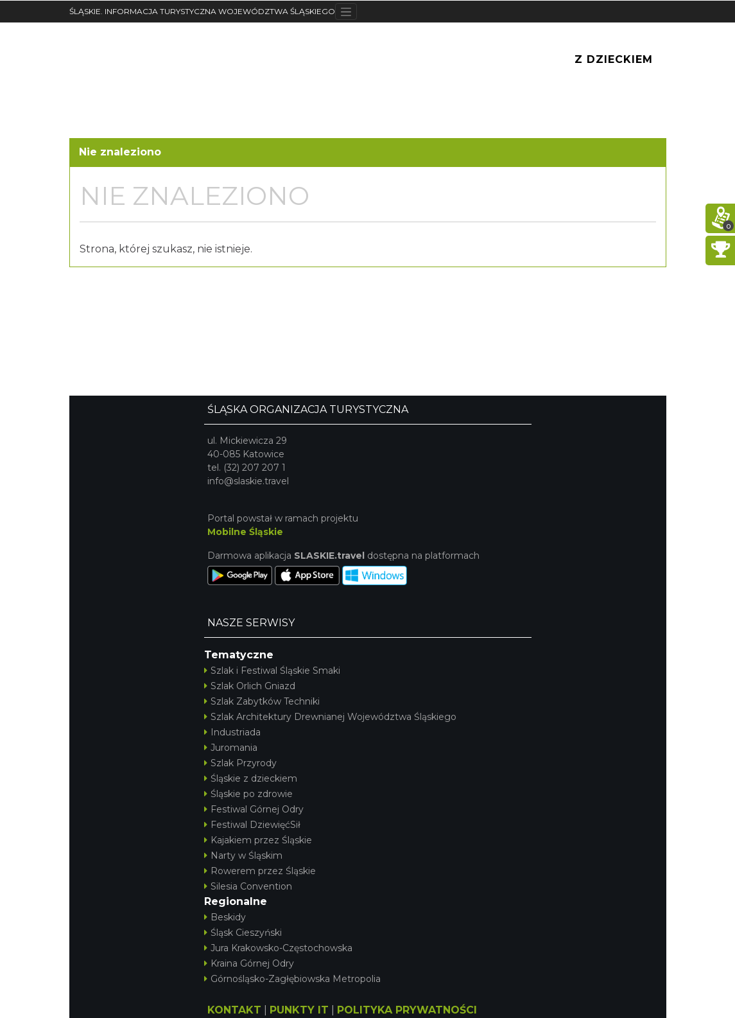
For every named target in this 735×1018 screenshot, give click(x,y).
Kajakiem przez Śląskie (258, 840)
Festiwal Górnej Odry (254, 809)
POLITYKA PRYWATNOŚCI (407, 1010)
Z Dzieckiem (614, 59)
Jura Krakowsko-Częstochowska (278, 948)
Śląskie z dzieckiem (250, 778)
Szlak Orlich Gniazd (249, 686)
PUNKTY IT (299, 1010)
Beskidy (225, 917)
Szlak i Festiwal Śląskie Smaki (272, 670)
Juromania (230, 747)
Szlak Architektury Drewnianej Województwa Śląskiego (330, 717)
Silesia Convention (248, 886)
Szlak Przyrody (240, 763)
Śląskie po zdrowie (248, 794)
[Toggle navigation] (346, 11)
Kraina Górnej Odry (249, 963)
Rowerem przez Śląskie (260, 871)
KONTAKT (234, 1010)
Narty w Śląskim (243, 855)
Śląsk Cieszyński (243, 932)
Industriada (232, 732)
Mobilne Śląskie (245, 532)
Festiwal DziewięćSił (252, 824)
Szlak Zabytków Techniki (262, 701)
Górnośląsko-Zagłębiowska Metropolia (292, 979)
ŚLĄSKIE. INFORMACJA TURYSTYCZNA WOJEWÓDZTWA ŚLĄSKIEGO (202, 11)
